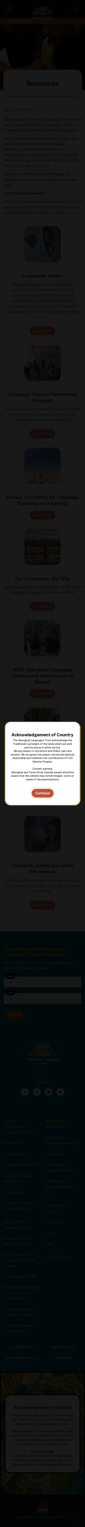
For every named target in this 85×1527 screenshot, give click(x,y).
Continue (42, 793)
